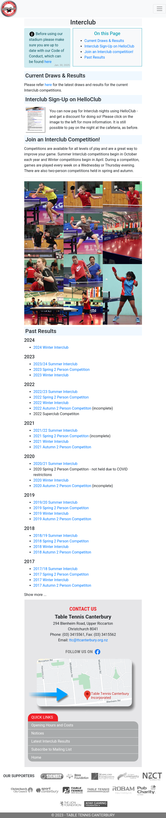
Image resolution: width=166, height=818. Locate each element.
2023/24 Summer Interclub (55, 364)
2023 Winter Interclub (51, 375)
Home (36, 757)
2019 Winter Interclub (51, 513)
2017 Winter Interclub (51, 580)
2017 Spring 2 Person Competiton (61, 574)
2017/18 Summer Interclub (55, 569)
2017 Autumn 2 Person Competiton (62, 585)
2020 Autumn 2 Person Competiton (62, 486)
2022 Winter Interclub (51, 403)
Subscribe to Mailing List (51, 749)
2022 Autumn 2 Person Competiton (62, 408)
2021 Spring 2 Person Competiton (61, 436)
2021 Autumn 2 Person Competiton (62, 447)
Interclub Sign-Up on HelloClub (109, 46)
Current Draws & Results (104, 41)
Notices (37, 733)
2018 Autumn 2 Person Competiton (62, 552)
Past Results (95, 57)
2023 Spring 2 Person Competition (61, 369)
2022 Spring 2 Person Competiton (61, 397)
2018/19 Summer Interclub (55, 535)
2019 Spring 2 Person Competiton (61, 508)
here (47, 61)
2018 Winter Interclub (51, 546)
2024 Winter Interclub (51, 347)
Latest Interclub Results (50, 741)
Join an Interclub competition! (109, 52)
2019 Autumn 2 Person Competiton (62, 519)
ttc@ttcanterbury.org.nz (88, 640)
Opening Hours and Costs (52, 725)
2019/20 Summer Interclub (55, 502)
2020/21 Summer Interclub (55, 463)
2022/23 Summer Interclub (55, 392)
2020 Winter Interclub (51, 480)
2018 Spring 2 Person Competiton (61, 541)
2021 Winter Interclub (51, 441)
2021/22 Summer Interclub (55, 430)
